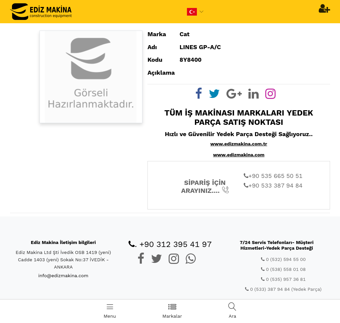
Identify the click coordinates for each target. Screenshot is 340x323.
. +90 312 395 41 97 (170, 244)
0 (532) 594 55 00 (283, 259)
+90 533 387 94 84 (273, 185)
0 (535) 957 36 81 (283, 279)
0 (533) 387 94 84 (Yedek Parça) (283, 289)
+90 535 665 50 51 (273, 175)
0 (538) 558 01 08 (283, 269)
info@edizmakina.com (63, 275)
